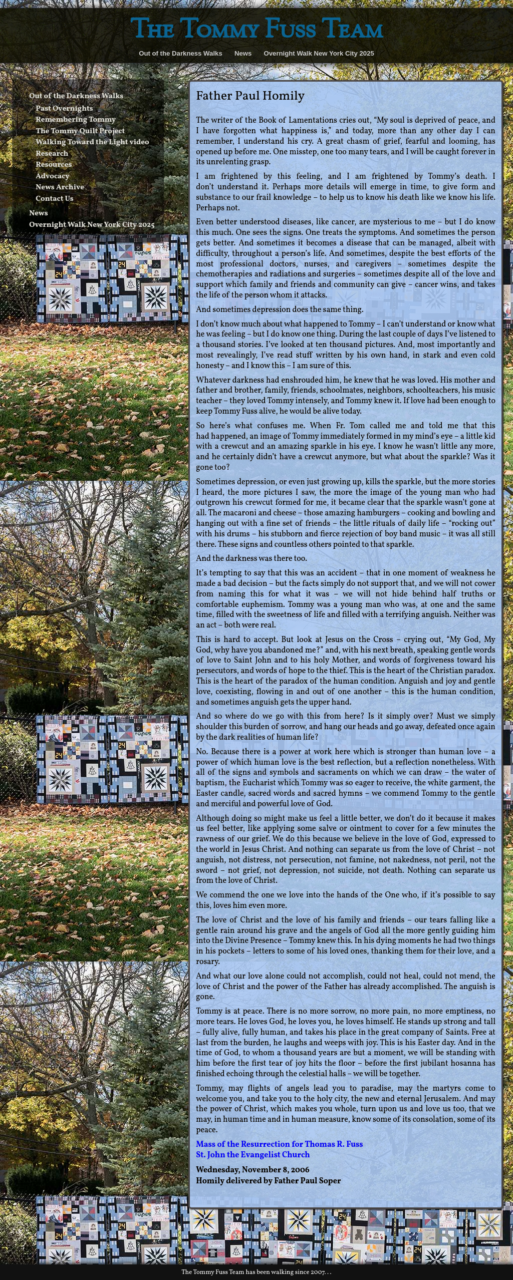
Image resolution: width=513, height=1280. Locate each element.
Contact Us (55, 199)
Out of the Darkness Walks (180, 53)
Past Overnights (64, 109)
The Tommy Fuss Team (256, 31)
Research (52, 154)
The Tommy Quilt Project (80, 131)
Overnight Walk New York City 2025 (319, 53)
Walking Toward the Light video (92, 142)
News (242, 53)
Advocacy (53, 176)
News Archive (60, 187)
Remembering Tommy (76, 120)
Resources (54, 165)
